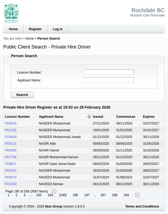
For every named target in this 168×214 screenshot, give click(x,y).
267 (103, 195)
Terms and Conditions (142, 206)
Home (13, 29)
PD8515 (10, 123)
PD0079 (10, 177)
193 (38, 195)
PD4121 (10, 144)
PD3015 (10, 170)
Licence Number (29, 72)
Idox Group (53, 206)
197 (87, 195)
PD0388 (10, 150)
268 (114, 195)
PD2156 (10, 130)
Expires (149, 117)
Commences (125, 117)
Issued (98, 117)
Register (35, 29)
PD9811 (10, 164)
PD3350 (10, 184)
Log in (57, 29)
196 (75, 195)
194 (50, 195)
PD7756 (10, 157)
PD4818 (10, 137)
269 (126, 195)
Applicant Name (28, 80)
